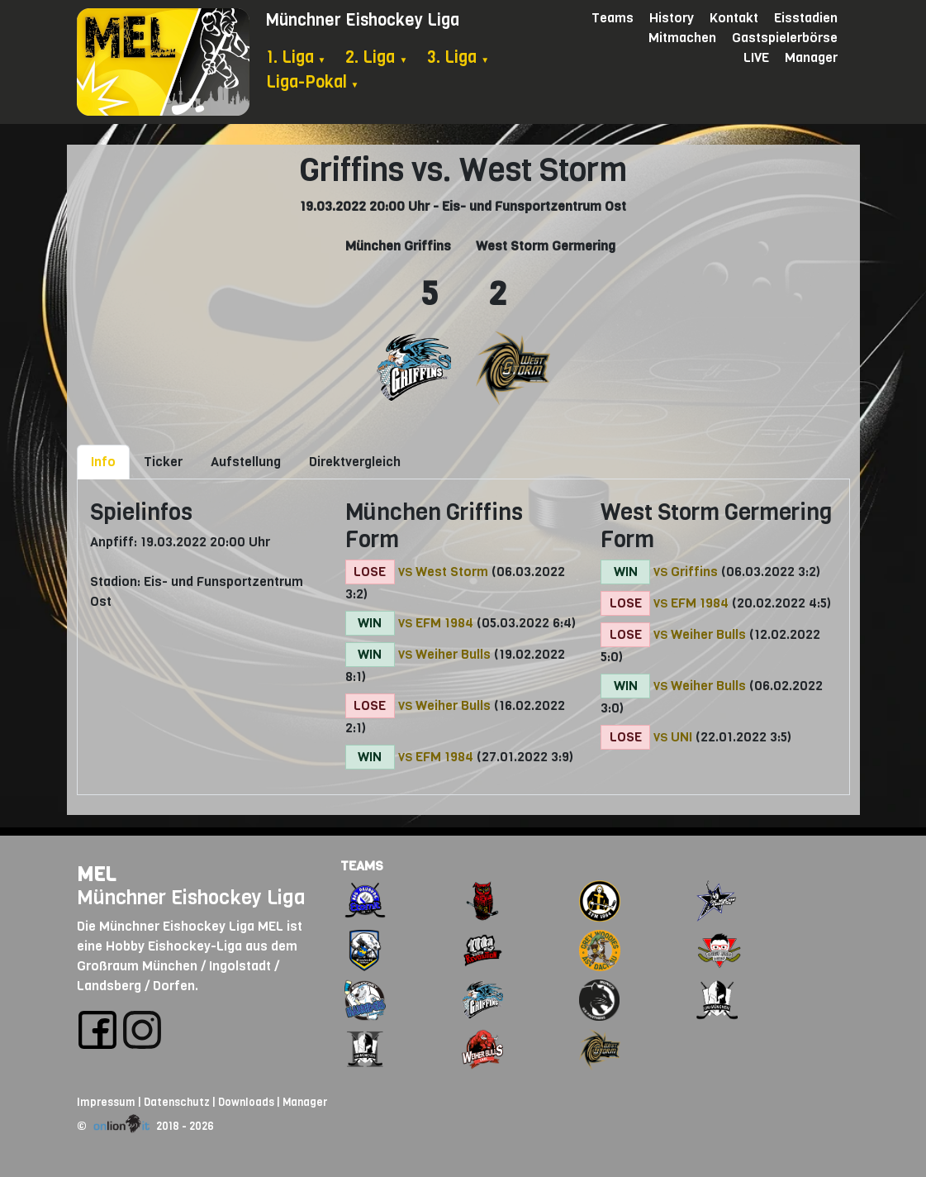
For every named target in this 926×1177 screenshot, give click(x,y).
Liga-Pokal (312, 82)
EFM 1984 (444, 622)
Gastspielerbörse (785, 37)
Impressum (106, 1102)
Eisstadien (806, 17)
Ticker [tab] (163, 461)
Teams (612, 17)
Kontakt (734, 17)
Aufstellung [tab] (246, 461)
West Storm (452, 571)
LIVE (756, 57)
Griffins (694, 571)
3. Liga (458, 57)
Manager (811, 57)
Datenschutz (177, 1102)
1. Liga (296, 57)
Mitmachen (682, 37)
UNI (681, 737)
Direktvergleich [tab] (355, 461)
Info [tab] (103, 461)
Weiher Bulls (453, 654)
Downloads (246, 1102)
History (671, 17)
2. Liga (376, 57)
